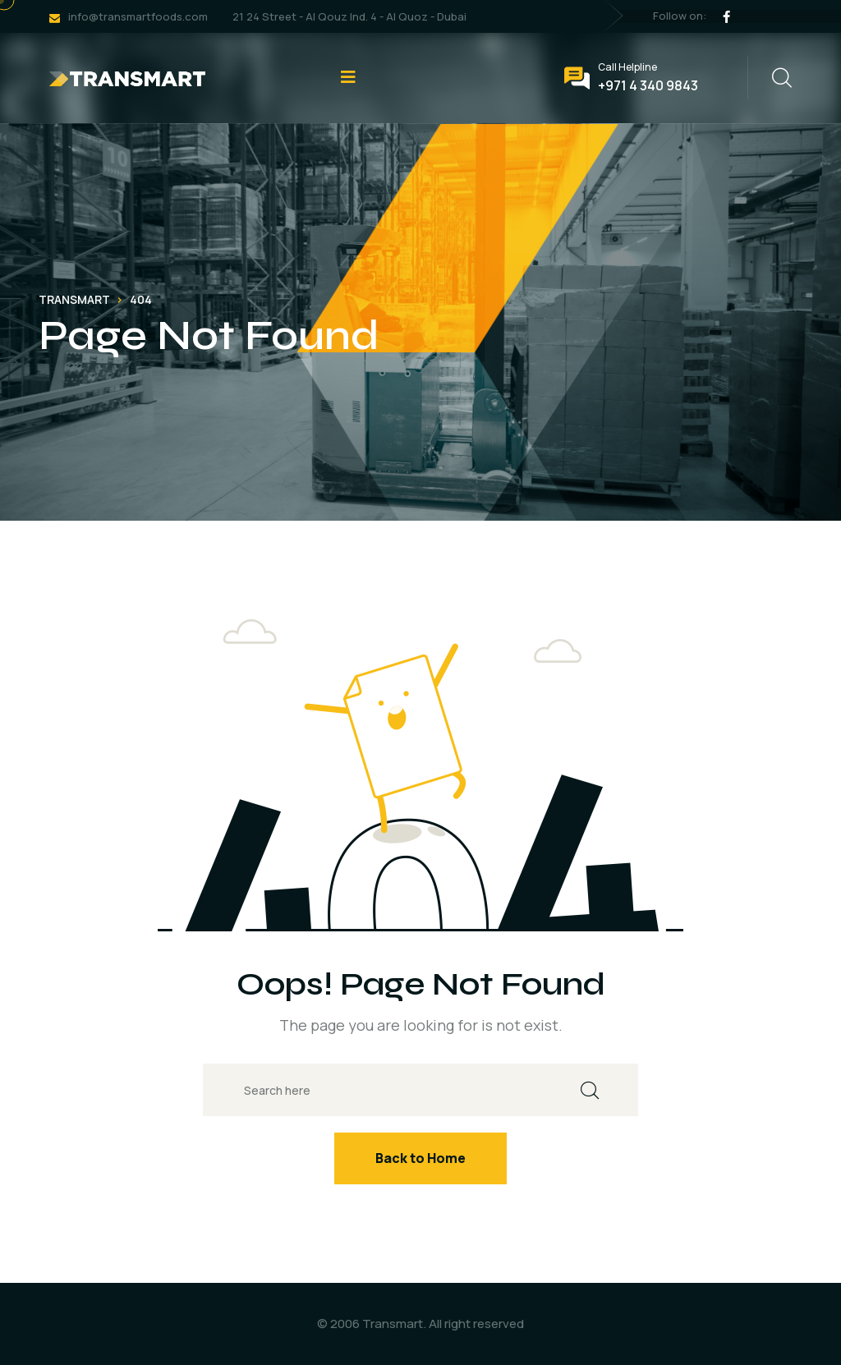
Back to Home (420, 1158)
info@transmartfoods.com (138, 16)
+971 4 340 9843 (648, 85)
